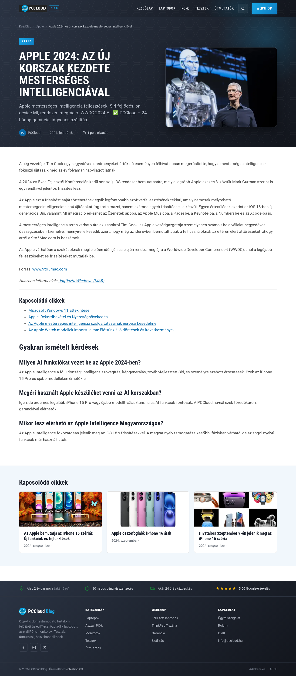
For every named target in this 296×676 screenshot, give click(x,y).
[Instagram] (34, 647)
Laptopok (167, 8)
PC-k (185, 8)
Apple (40, 26)
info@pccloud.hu (230, 640)
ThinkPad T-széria (164, 625)
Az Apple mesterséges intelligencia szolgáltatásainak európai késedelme (92, 323)
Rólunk (223, 625)
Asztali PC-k (94, 625)
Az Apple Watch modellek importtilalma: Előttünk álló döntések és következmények (101, 330)
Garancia (158, 633)
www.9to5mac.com (49, 269)
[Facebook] (23, 647)
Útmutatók (224, 8)
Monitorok (92, 633)
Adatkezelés (257, 669)
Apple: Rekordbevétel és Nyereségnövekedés (68, 316)
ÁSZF (273, 669)
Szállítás (158, 640)
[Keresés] (243, 8)
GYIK (221, 633)
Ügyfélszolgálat (229, 618)
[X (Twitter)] (44, 647)
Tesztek (202, 8)
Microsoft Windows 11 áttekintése (58, 310)
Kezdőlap (145, 8)
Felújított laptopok (165, 618)
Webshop (264, 8)
